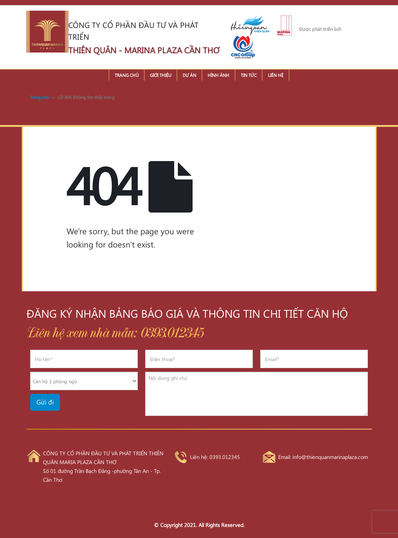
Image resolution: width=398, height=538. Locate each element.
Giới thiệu (160, 75)
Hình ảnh (218, 75)
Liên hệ (275, 75)
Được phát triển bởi (320, 29)
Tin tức (249, 75)
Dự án (189, 75)
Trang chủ (127, 75)
